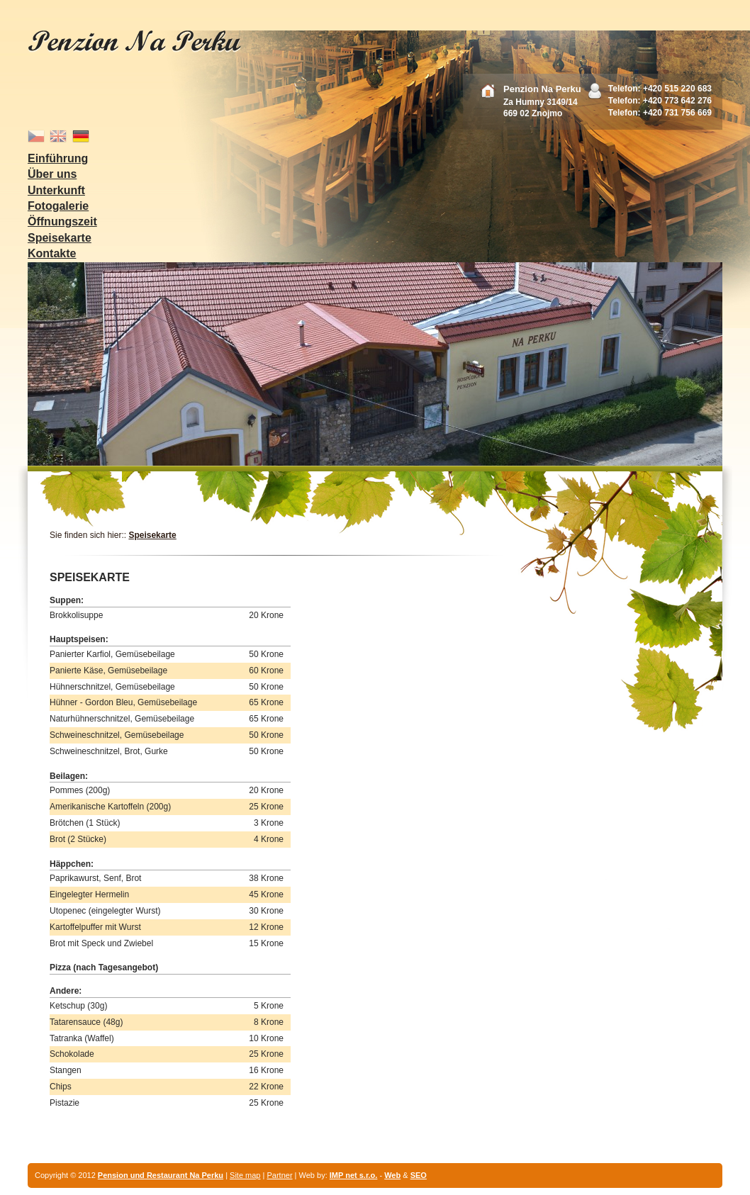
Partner (279, 1175)
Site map (245, 1175)
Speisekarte (152, 535)
